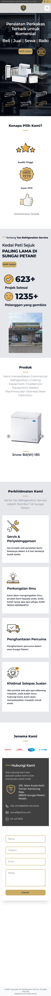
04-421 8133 (33, 1)
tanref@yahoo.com (20, 812)
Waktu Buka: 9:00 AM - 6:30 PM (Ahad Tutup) (15, 1)
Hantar (25, 892)
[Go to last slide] (9, 436)
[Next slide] (42, 436)
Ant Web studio (30, 994)
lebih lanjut (25, 51)
